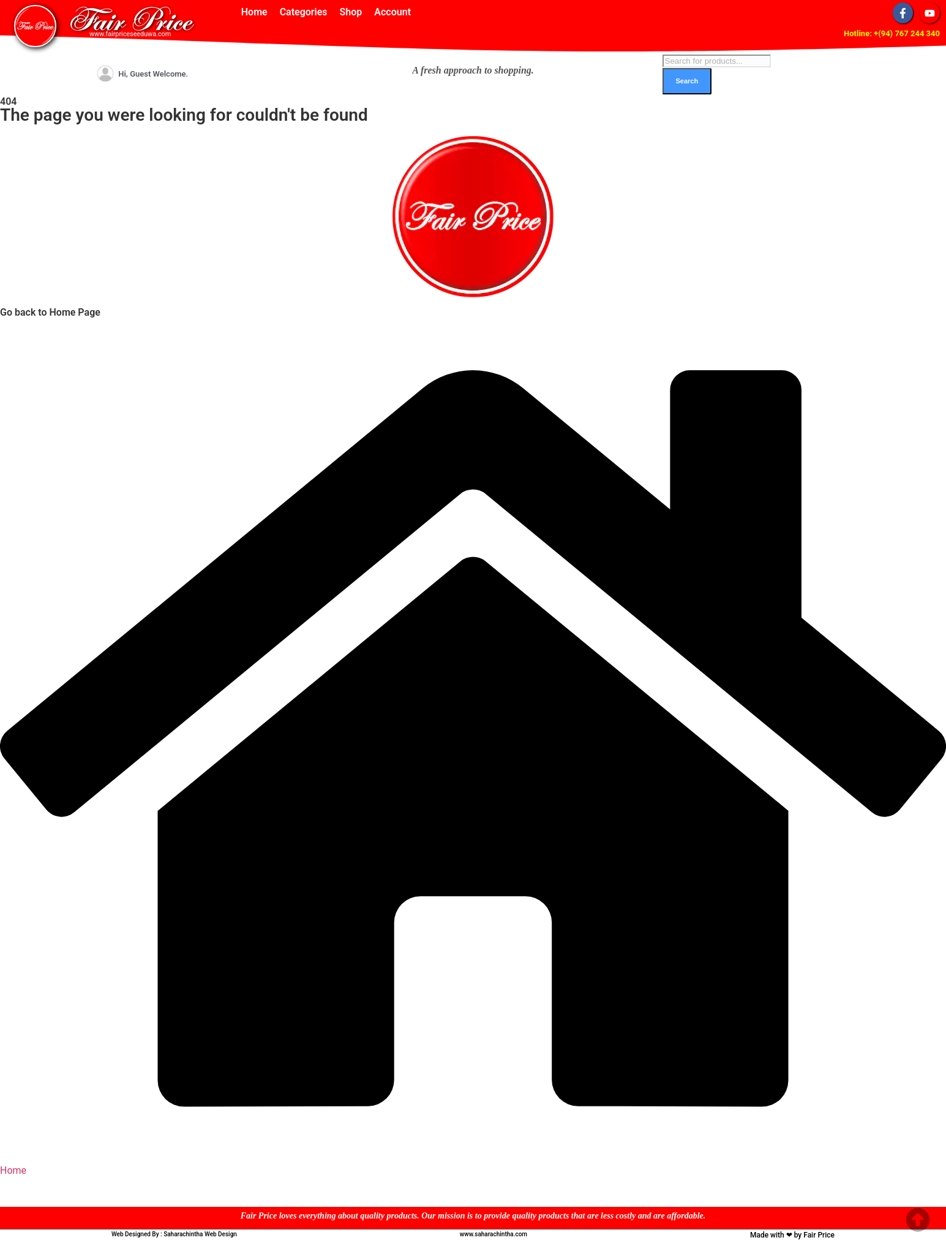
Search (687, 81)
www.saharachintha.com (493, 1234)
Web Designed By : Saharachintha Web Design (174, 1234)
